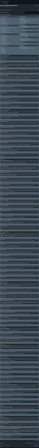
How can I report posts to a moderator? (5, 42)
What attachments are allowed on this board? (24, 43)
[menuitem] (38, 5)
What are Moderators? (22, 18)
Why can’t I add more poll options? (4, 38)
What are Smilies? (2, 48)
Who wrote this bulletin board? (23, 46)
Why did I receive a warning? (4, 41)
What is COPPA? (2, 18)
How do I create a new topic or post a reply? (5, 35)
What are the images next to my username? (5, 30)
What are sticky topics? (3, 51)
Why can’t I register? (3, 19)
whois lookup (5, 430)
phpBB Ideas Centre (28, 424)
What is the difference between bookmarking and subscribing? (26, 38)
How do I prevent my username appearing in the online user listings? (8, 27)
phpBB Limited (17, 419)
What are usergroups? (22, 19)
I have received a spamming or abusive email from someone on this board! (27, 27)
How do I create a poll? (3, 37)
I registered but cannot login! (3, 20)
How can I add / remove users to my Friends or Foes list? (26, 30)
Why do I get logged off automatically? (4, 23)
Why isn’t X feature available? (23, 47)
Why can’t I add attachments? (4, 40)
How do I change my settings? (4, 26)
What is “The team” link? (22, 23)
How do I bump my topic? (3, 44)
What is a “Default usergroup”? (23, 22)
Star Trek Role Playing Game (8, 5)
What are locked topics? (3, 52)
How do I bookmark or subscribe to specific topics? (25, 39)
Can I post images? (3, 49)
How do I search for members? (23, 35)
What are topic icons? (3, 53)
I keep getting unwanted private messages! (24, 26)
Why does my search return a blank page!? (24, 34)
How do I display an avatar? (3, 31)
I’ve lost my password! (3, 22)
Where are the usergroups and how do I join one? (25, 20)
